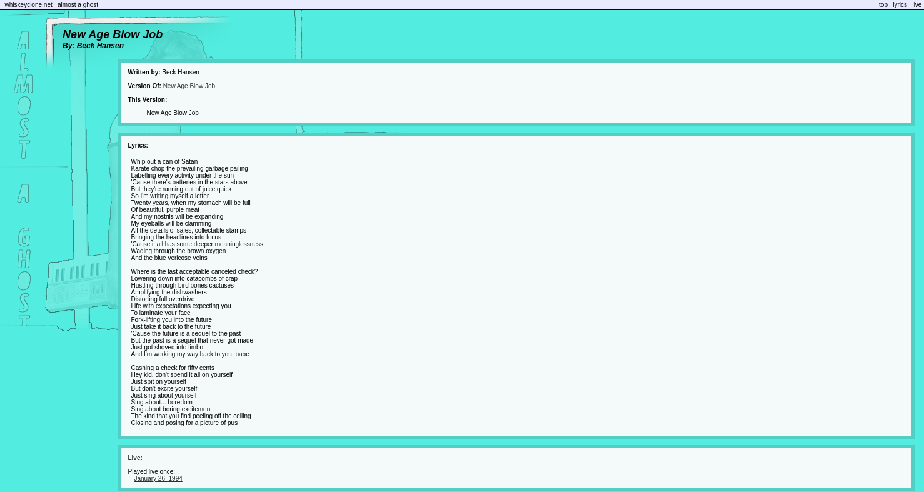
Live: (135, 457)
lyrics (900, 4)
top (883, 4)
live (916, 4)
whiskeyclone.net (29, 4)
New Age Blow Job (189, 86)
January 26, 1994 (158, 478)
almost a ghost (78, 4)
